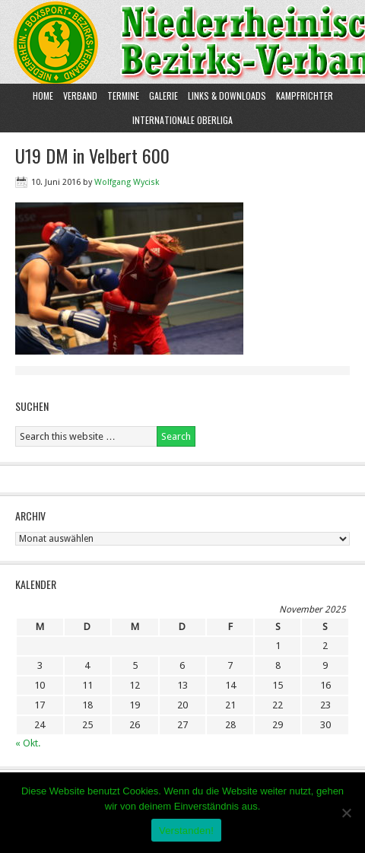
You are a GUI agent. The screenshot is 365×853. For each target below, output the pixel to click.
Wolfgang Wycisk (126, 182)
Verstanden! (186, 830)
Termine (123, 95)
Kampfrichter (302, 95)
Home (43, 95)
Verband (78, 95)
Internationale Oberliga (182, 119)
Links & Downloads (227, 95)
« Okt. (27, 743)
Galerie (163, 95)
